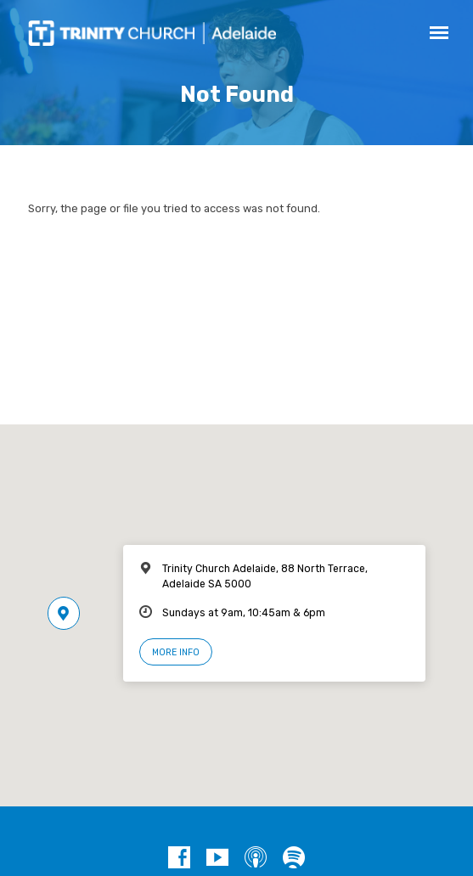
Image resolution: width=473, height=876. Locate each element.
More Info (176, 652)
